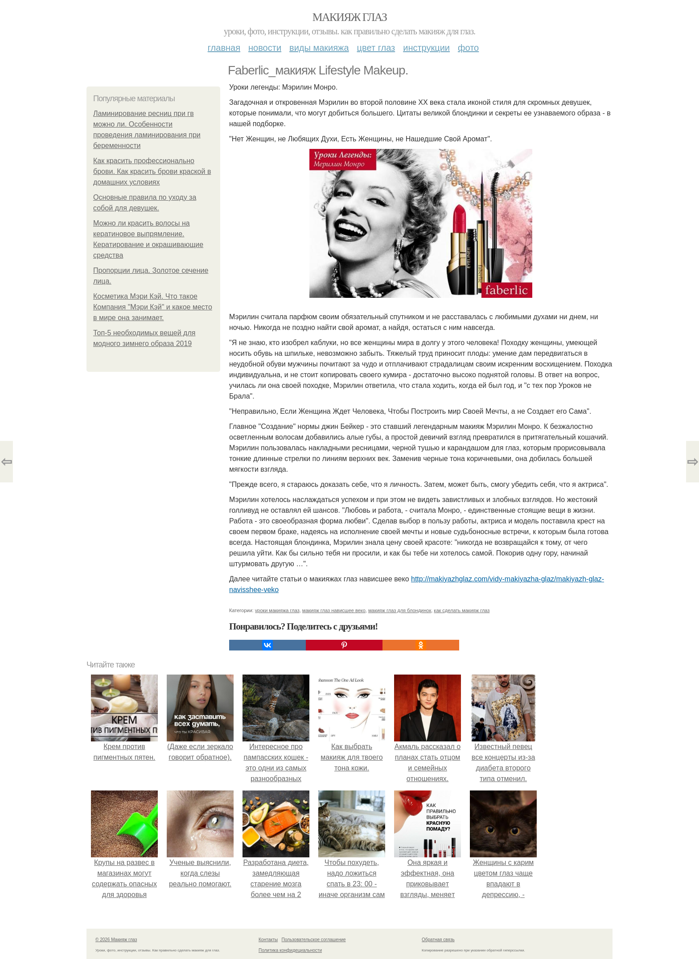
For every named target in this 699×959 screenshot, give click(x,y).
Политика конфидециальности (290, 950)
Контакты (268, 939)
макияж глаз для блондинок (399, 610)
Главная (224, 48)
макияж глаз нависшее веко (334, 610)
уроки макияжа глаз (277, 610)
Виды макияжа (319, 48)
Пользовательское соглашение (314, 939)
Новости (264, 48)
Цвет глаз (376, 48)
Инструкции (426, 48)
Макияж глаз (349, 17)
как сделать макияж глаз (461, 610)
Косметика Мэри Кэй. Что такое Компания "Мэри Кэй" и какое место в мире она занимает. (152, 306)
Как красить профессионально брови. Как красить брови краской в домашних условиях (152, 171)
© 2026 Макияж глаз (116, 939)
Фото (468, 48)
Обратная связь (438, 939)
